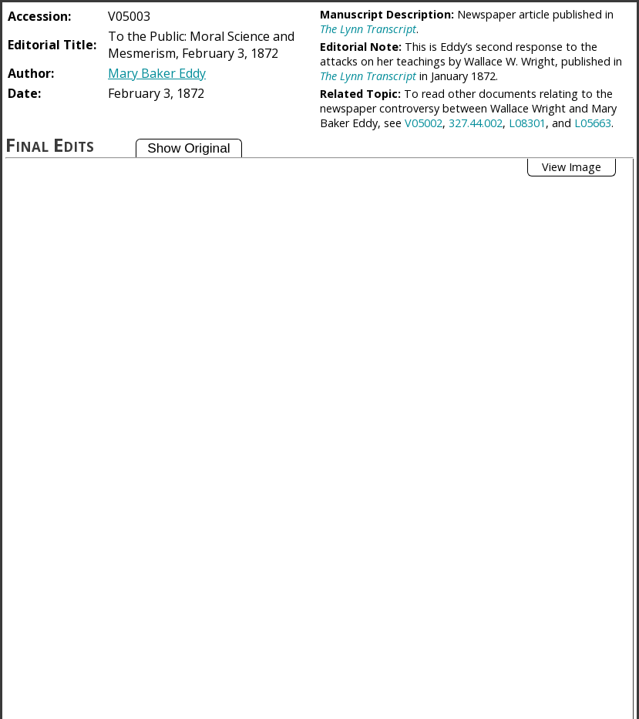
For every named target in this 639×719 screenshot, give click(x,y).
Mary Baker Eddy (157, 73)
